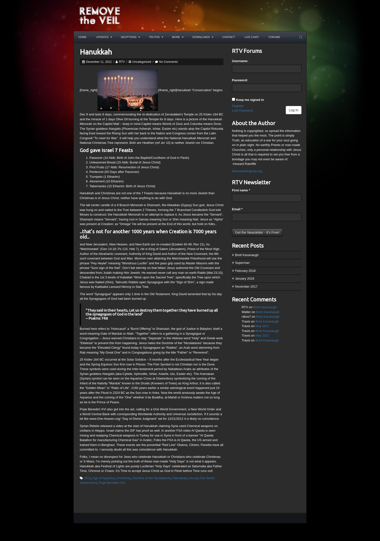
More (177, 37)
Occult (193, 478)
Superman (242, 263)
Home (83, 37)
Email (237, 209)
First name (241, 190)
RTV (122, 62)
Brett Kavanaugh (247, 255)
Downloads (202, 37)
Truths (156, 37)
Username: (240, 61)
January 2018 (244, 278)
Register (238, 106)
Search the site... (300, 37)
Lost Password (242, 110)
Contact (228, 37)
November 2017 (246, 286)
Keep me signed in (250, 100)
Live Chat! (252, 37)
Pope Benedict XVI (112, 482)
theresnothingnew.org (247, 171)
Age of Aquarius (104, 478)
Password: (240, 80)
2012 (87, 478)
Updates (104, 37)
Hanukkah (96, 52)
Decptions (130, 37)
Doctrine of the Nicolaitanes (152, 478)
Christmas (124, 478)
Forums (274, 37)
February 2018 (245, 271)
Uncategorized (141, 62)
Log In (293, 110)
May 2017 (262, 326)
